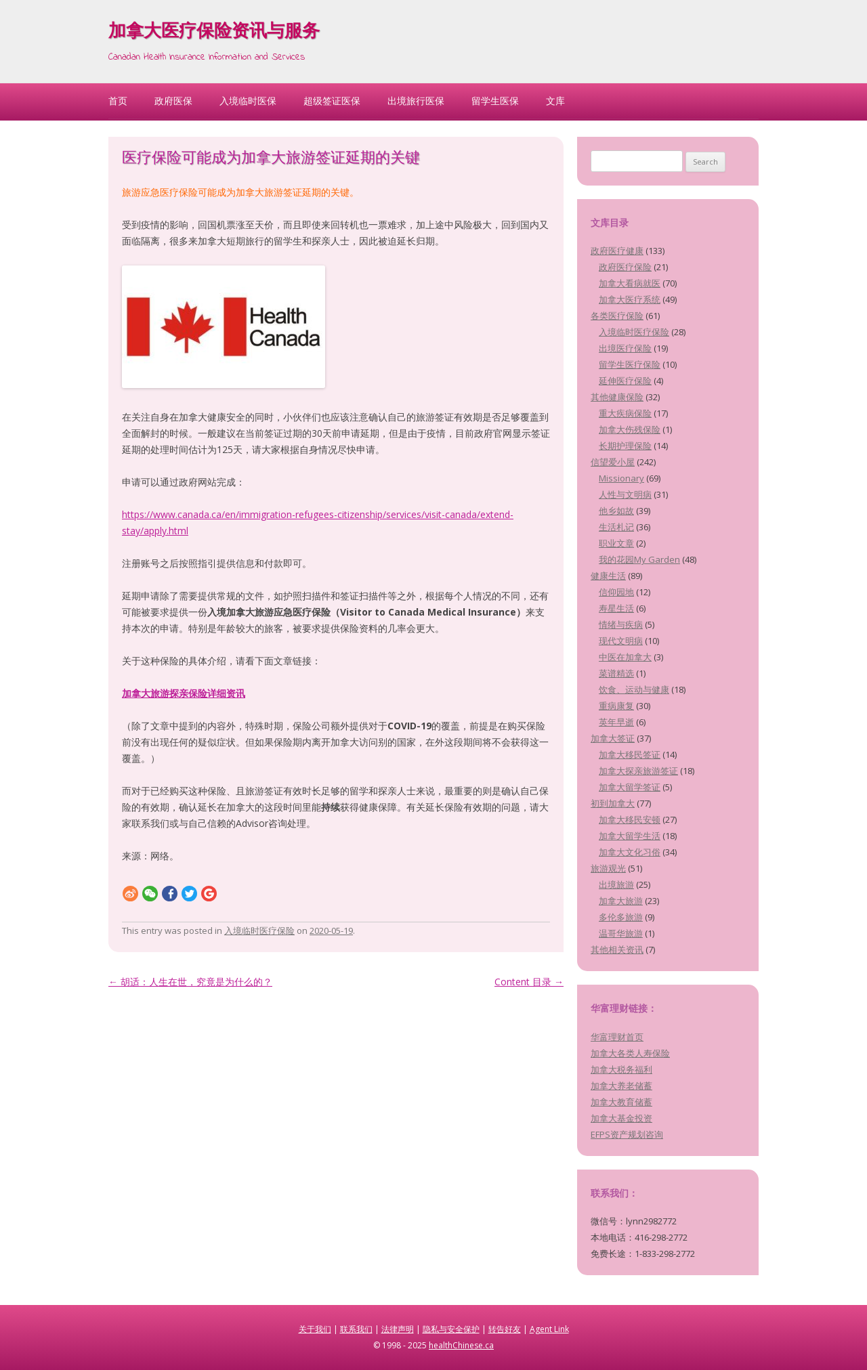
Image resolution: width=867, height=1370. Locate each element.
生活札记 (616, 527)
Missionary (621, 478)
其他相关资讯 (617, 949)
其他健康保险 (617, 397)
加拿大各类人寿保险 (630, 1053)
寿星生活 (616, 608)
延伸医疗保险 (625, 380)
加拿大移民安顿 (629, 819)
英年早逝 (616, 722)
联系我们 (356, 1329)
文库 (555, 100)
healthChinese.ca (461, 1345)
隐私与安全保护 (451, 1329)
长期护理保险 (625, 446)
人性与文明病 (625, 494)
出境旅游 (616, 884)
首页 (117, 100)
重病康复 (616, 706)
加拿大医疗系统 (629, 299)
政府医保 (173, 100)
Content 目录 (529, 981)
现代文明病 (621, 641)
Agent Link (549, 1329)
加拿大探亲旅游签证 (638, 771)
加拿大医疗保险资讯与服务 (214, 32)
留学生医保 (495, 100)
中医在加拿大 (625, 657)
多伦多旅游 (621, 917)
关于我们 (315, 1329)
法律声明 (397, 1329)
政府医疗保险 (625, 267)
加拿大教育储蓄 (621, 1102)
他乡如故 (616, 511)
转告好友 (504, 1329)
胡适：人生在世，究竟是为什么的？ (190, 981)
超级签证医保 (331, 100)
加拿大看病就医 (629, 283)
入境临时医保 (247, 100)
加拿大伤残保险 (629, 429)
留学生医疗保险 (629, 364)
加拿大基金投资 (621, 1118)
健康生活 (608, 576)
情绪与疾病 (621, 624)
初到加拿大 (613, 803)
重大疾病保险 (625, 413)
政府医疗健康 (617, 250)
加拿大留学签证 (629, 787)
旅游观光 (608, 868)
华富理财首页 (617, 1037)
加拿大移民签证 (629, 754)
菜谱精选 (616, 673)
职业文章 (616, 543)
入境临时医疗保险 (259, 930)
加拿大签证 (613, 738)
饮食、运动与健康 (634, 689)
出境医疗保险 (625, 348)
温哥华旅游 (621, 933)
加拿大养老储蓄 (621, 1085)
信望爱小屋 (613, 462)
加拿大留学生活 (629, 836)
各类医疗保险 (617, 315)
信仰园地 (616, 592)
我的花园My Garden (639, 559)
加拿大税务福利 (621, 1069)
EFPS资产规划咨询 (627, 1134)
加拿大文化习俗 (629, 852)
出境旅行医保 (415, 100)
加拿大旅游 (621, 901)
